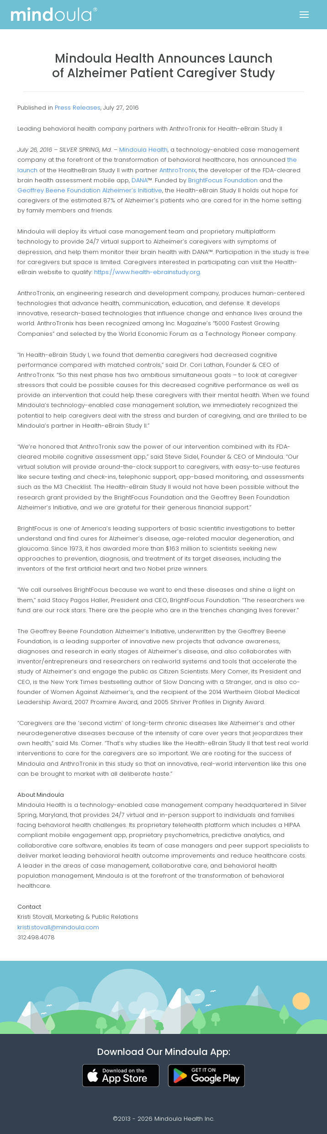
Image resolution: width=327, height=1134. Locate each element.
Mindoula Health (143, 149)
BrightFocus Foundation (223, 180)
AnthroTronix (177, 170)
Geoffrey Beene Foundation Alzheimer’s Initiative (89, 190)
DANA (140, 180)
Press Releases (77, 107)
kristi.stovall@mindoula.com (58, 927)
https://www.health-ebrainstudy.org (147, 272)
